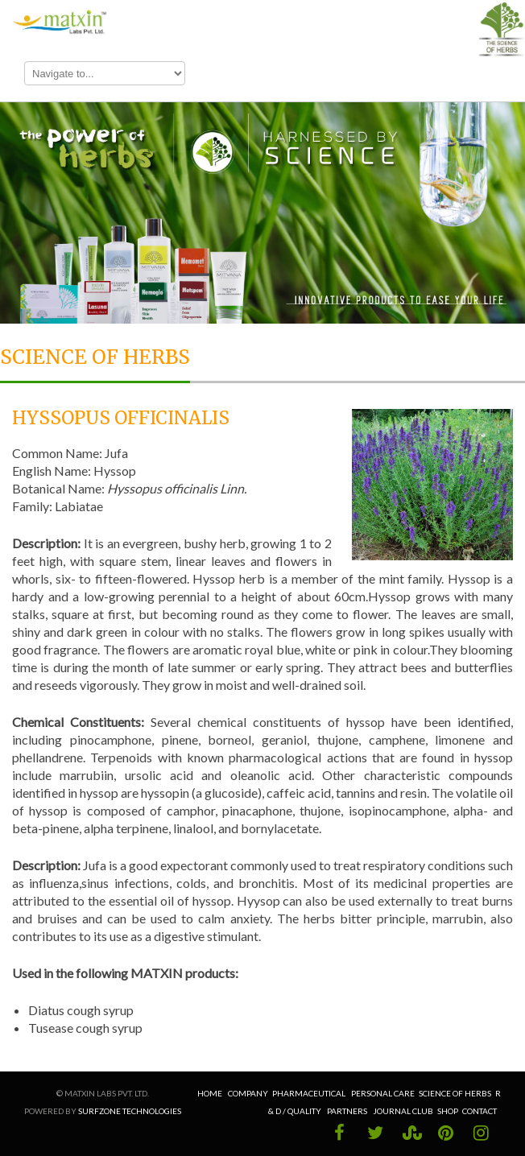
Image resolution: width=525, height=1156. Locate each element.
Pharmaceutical (308, 1093)
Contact (479, 1111)
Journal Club (403, 1111)
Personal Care (383, 1093)
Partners (348, 1111)
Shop (447, 1111)
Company (248, 1093)
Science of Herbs (455, 1093)
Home (210, 1093)
